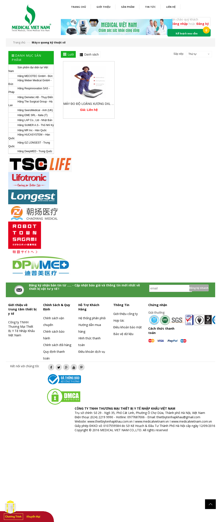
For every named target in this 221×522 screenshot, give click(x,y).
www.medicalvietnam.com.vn (191, 421)
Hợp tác (118, 320)
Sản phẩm (127, 6)
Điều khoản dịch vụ (91, 352)
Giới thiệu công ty (125, 314)
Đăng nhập (180, 24)
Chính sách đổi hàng (57, 345)
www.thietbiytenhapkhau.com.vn (110, 421)
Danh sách (91, 54)
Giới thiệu (103, 6)
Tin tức (150, 6)
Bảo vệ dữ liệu (123, 334)
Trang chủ (78, 6)
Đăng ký (202, 24)
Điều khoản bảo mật (127, 327)
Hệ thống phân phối (92, 318)
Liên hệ (170, 6)
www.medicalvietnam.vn (152, 421)
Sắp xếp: (179, 53)
